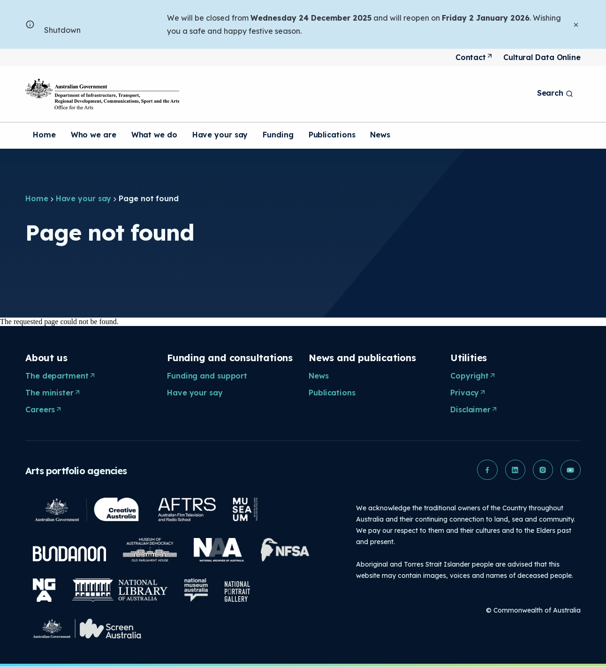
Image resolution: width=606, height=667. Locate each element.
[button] (486, 470)
